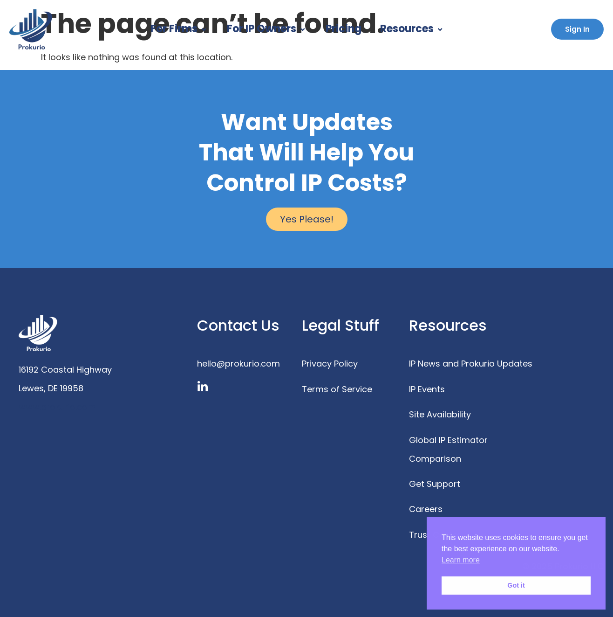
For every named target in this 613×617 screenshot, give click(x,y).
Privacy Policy (330, 363)
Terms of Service (337, 389)
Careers (426, 509)
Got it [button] (516, 585)
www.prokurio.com (57, 407)
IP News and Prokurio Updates (470, 363)
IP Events (427, 389)
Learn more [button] (461, 560)
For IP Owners (267, 28)
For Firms (179, 28)
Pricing (343, 28)
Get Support (434, 484)
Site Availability (440, 414)
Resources (412, 28)
